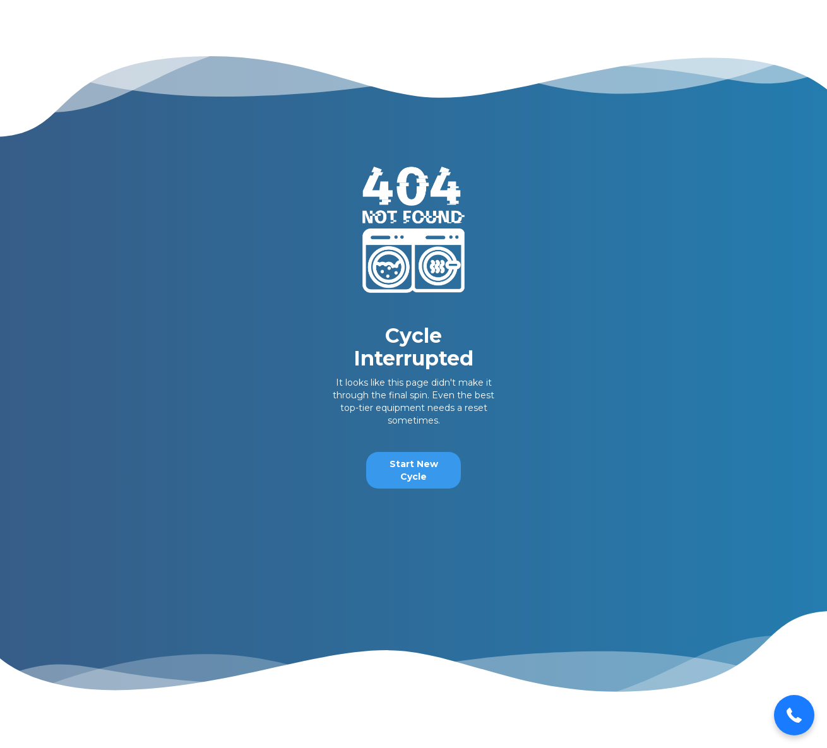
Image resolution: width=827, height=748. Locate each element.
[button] (794, 715)
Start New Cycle (414, 470)
